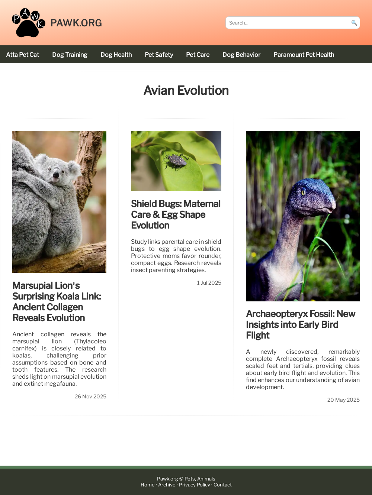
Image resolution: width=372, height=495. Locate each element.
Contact (223, 485)
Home (148, 485)
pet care (197, 54)
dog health (116, 54)
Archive (167, 485)
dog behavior (241, 54)
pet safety (159, 54)
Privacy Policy (194, 485)
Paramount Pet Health (303, 54)
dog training (69, 54)
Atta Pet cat (22, 54)
